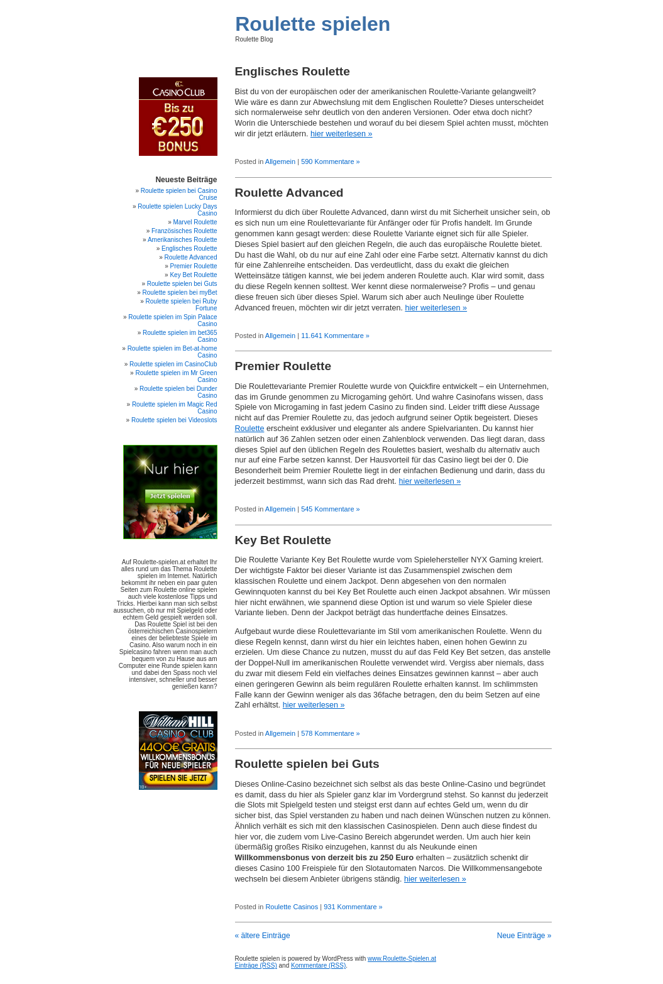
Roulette (250, 428)
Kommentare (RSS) (318, 965)
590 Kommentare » (330, 161)
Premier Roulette (283, 366)
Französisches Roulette (184, 230)
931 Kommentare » (353, 906)
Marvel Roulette (195, 222)
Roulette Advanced (289, 192)
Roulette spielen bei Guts (307, 763)
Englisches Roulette (292, 71)
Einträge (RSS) (256, 965)
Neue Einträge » (524, 935)
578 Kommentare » (330, 733)
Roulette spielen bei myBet (180, 292)
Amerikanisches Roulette (182, 239)
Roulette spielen (312, 24)
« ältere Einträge (262, 935)
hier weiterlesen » (341, 133)
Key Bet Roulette (283, 540)
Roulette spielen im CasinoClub (173, 364)
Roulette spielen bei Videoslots (174, 420)
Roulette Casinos (291, 906)
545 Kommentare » (330, 509)
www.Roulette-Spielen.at (402, 958)
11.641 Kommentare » (335, 335)
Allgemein (280, 161)
